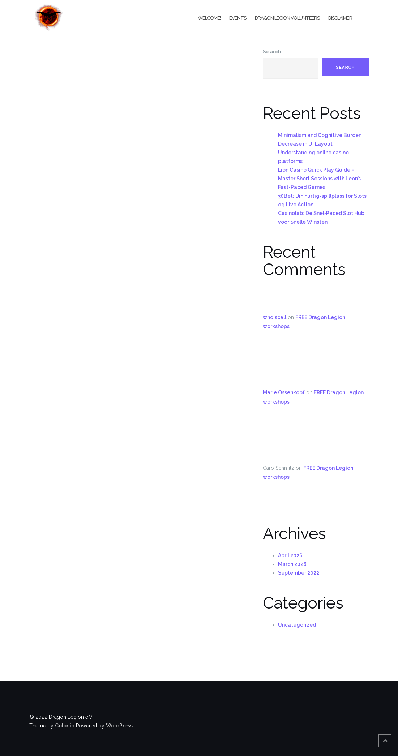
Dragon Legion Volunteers (287, 18)
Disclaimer (340, 18)
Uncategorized (297, 625)
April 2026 (290, 555)
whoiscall (274, 317)
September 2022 (298, 573)
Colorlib (64, 726)
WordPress (119, 726)
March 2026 (292, 564)
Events (237, 18)
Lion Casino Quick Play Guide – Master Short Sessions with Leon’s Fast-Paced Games (319, 178)
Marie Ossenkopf (284, 392)
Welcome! (209, 18)
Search (272, 52)
